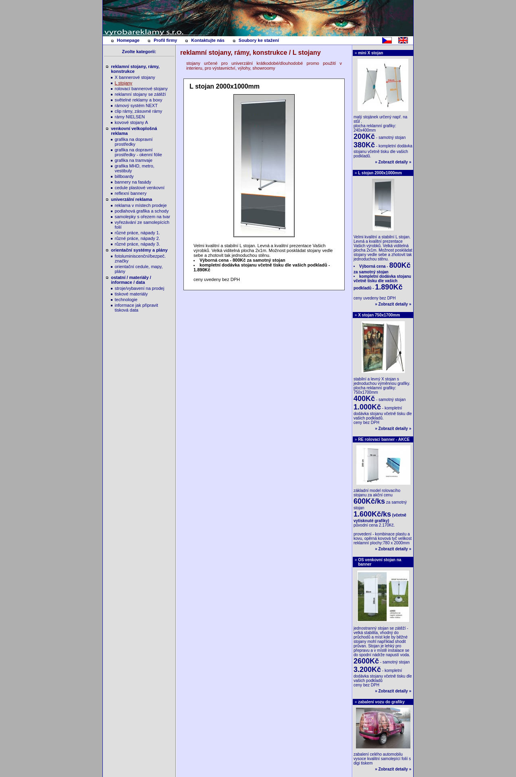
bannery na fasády (133, 182)
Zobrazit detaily (393, 162)
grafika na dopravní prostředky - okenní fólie (138, 152)
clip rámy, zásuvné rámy (138, 111)
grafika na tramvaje (134, 160)
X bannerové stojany (135, 77)
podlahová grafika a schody (142, 211)
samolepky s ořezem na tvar (143, 216)
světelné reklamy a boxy (138, 99)
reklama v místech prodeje (141, 205)
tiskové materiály (131, 293)
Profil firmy (165, 40)
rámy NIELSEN (130, 116)
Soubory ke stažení (259, 40)
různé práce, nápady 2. (137, 238)
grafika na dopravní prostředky (134, 142)
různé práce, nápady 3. (137, 244)
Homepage (128, 40)
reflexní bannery (131, 193)
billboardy (124, 176)
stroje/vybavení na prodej (139, 288)
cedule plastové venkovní (140, 187)
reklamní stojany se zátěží (140, 94)
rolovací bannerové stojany (141, 88)
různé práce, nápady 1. (137, 232)
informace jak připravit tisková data (136, 307)
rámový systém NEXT (136, 105)
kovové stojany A (131, 122)
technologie (126, 299)
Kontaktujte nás (208, 40)
